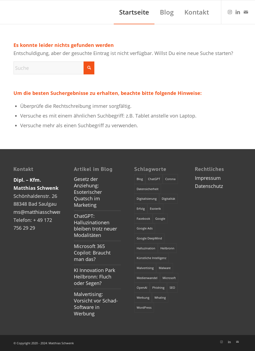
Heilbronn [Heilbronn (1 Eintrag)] (167, 248)
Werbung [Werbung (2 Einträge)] (143, 297)
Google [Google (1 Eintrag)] (160, 218)
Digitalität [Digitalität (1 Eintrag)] (168, 199)
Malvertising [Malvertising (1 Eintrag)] (145, 268)
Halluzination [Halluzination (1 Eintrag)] (146, 248)
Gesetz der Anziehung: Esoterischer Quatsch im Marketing (88, 192)
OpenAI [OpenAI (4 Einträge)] (142, 287)
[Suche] (53, 67)
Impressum (208, 178)
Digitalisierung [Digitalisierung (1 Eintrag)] (147, 199)
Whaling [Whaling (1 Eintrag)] (160, 297)
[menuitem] (134, 12)
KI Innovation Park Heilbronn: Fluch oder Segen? (94, 276)
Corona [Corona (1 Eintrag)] (170, 179)
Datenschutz (209, 186)
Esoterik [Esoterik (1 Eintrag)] (155, 209)
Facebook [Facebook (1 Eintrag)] (143, 218)
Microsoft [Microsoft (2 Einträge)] (169, 278)
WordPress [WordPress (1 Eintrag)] (144, 307)
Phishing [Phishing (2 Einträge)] (158, 287)
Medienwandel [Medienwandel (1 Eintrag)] (147, 278)
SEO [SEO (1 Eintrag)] (172, 287)
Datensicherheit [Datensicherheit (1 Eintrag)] (147, 189)
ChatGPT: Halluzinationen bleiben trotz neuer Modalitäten (95, 226)
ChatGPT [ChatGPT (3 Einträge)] (154, 179)
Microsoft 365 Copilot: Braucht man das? (92, 252)
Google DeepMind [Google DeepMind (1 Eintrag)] (149, 238)
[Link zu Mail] (246, 12)
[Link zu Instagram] (230, 12)
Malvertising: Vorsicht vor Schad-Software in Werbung (96, 304)
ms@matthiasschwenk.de (42, 212)
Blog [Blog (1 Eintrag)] (140, 179)
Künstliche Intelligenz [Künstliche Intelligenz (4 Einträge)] (151, 258)
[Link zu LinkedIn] (238, 12)
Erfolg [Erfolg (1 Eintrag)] (141, 209)
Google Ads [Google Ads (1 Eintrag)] (145, 228)
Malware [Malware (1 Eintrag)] (165, 268)
